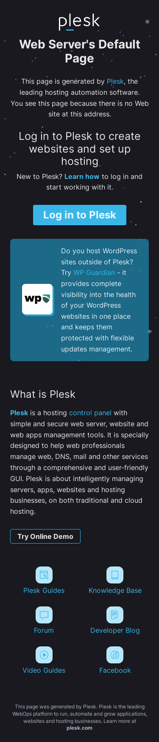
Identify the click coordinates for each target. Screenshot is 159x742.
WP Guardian (94, 272)
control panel (90, 412)
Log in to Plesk (79, 215)
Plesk (115, 81)
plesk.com (79, 728)
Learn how (82, 176)
